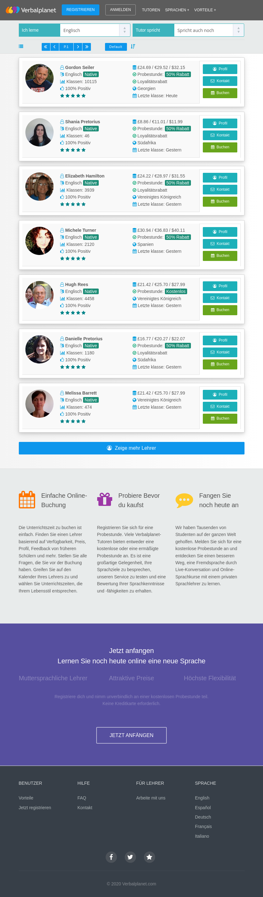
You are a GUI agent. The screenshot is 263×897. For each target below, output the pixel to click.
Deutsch (203, 817)
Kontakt (220, 81)
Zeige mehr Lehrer (131, 448)
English (202, 797)
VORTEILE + (205, 10)
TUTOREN (151, 10)
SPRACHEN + (177, 10)
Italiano (202, 836)
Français (203, 826)
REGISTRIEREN (80, 10)
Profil (220, 69)
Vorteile (26, 797)
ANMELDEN (120, 10)
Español (203, 807)
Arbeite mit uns (151, 797)
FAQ (81, 797)
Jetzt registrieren (35, 807)
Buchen (220, 93)
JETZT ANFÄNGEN (131, 735)
